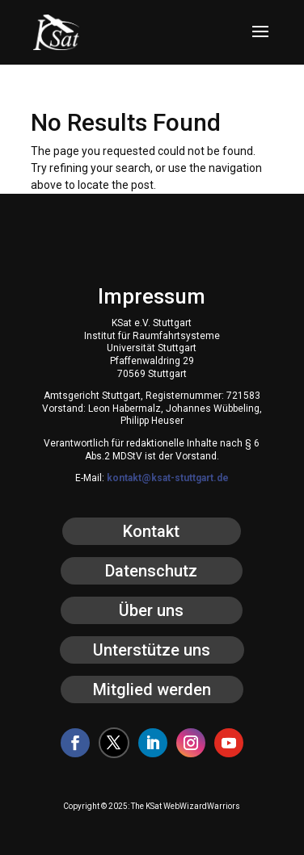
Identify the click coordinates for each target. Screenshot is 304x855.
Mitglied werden (152, 689)
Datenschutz (151, 570)
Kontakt (151, 531)
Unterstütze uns (151, 650)
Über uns (151, 610)
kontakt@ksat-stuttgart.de (168, 478)
